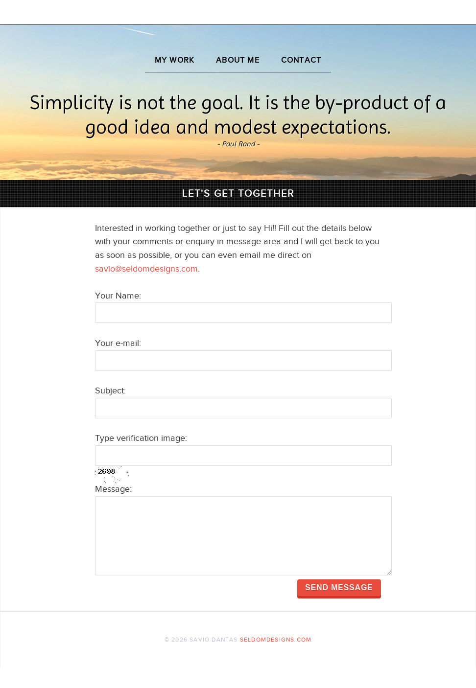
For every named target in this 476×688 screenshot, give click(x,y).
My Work (174, 60)
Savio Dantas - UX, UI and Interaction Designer (238, 26)
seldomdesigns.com (275, 659)
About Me (238, 60)
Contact (301, 60)
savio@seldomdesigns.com (146, 269)
